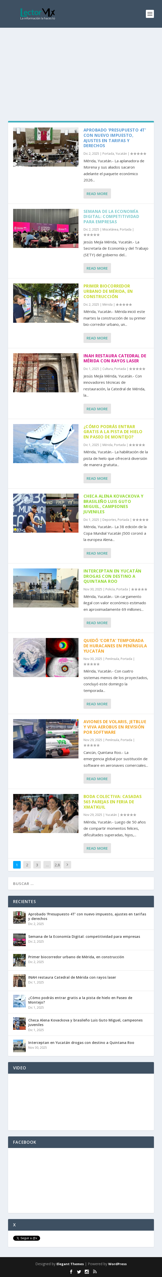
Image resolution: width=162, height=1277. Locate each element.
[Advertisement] (81, 65)
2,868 (57, 868)
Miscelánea (110, 229)
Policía (110, 589)
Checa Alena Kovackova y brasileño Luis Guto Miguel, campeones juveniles (114, 504)
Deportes (109, 520)
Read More (97, 193)
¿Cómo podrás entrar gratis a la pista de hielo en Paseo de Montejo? (113, 432)
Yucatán (121, 153)
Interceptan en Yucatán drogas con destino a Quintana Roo (113, 576)
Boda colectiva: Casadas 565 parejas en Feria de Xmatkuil (113, 802)
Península (112, 659)
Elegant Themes (70, 1264)
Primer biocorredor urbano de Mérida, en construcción (108, 291)
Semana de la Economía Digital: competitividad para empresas (111, 217)
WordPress (117, 1264)
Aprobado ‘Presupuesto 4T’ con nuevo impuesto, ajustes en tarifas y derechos (115, 137)
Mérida (107, 304)
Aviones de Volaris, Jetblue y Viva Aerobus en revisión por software (115, 727)
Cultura (107, 369)
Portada (108, 153)
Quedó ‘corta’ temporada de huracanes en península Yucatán (115, 646)
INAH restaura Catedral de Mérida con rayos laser (115, 358)
